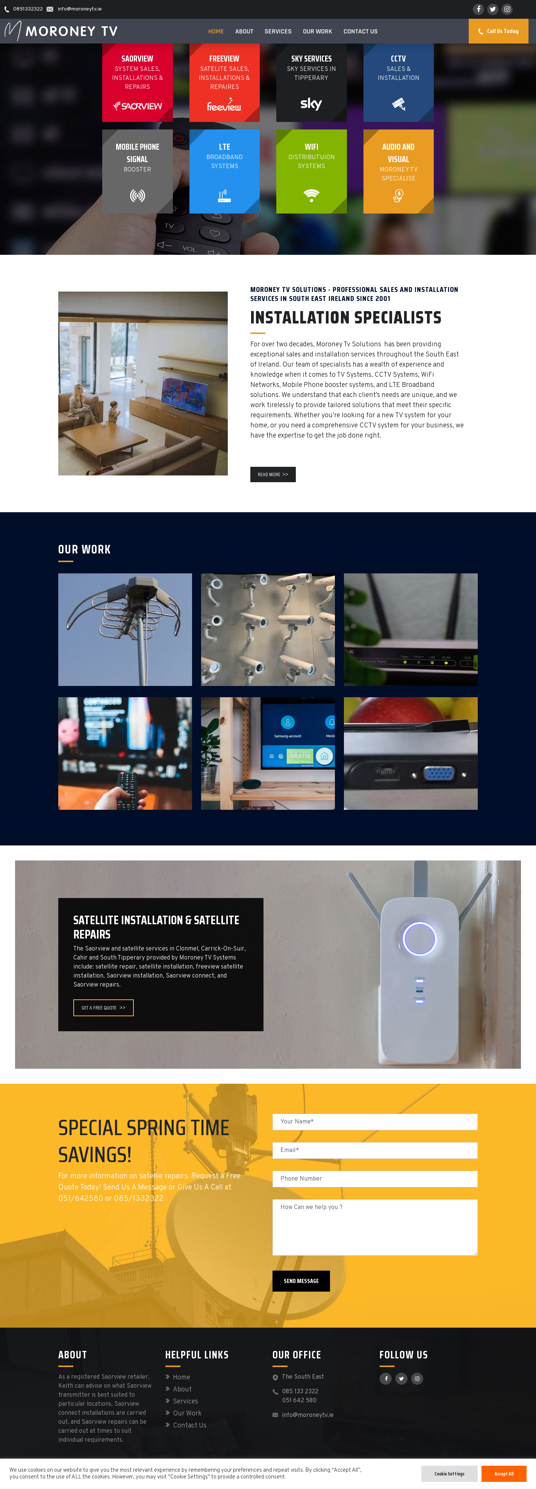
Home (216, 31)
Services (278, 31)
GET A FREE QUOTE (104, 1007)
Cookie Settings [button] (450, 1474)
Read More (273, 474)
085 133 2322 (300, 1392)
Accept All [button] (504, 1474)
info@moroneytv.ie (308, 1415)
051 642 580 (299, 1401)
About (244, 31)
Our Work (317, 31)
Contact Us (361, 31)
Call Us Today (498, 31)
